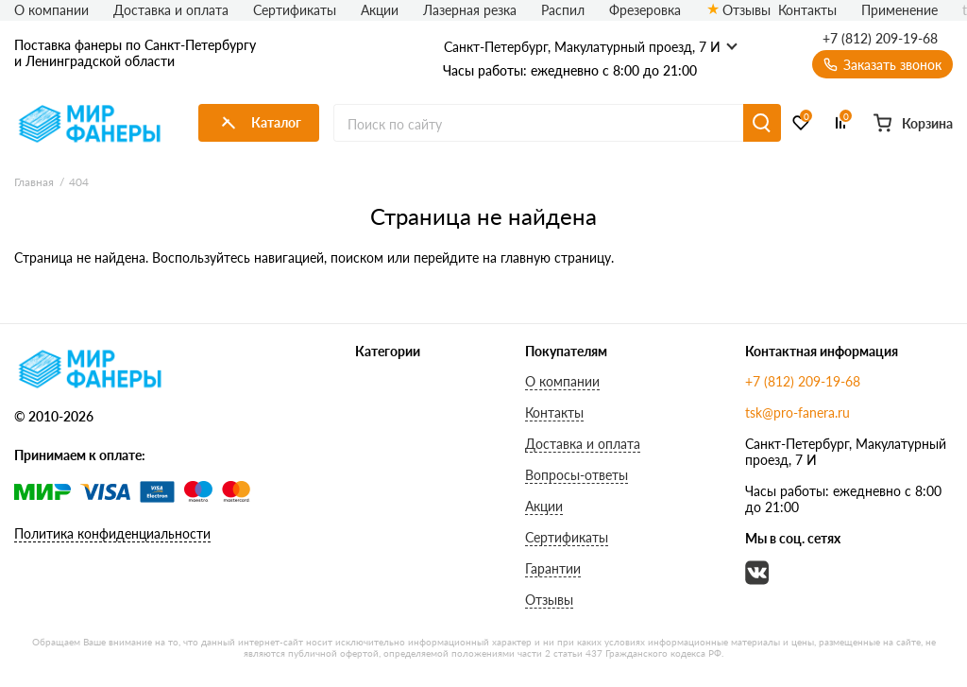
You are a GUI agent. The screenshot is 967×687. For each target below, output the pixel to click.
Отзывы (738, 10)
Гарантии (553, 568)
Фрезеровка (645, 10)
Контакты (807, 10)
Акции (380, 10)
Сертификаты (294, 10)
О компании (51, 10)
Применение (899, 10)
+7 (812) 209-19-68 (880, 38)
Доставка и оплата (171, 10)
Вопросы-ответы (576, 475)
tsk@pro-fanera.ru (797, 412)
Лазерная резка (470, 10)
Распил (563, 10)
